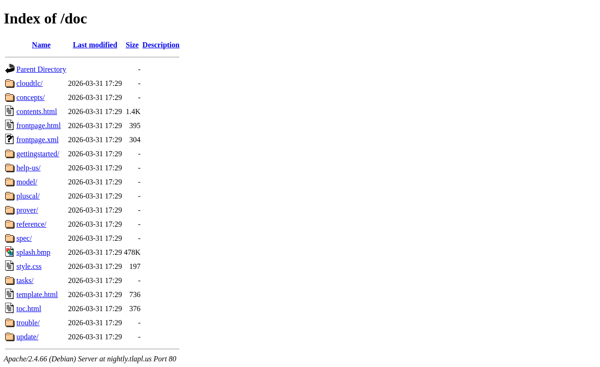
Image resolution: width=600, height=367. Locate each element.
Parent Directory (41, 69)
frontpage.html (38, 126)
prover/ (27, 210)
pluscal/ (28, 196)
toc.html (28, 309)
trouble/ (28, 323)
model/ (26, 182)
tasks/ (24, 280)
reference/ (31, 224)
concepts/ (30, 97)
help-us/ (28, 168)
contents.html (36, 111)
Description (161, 45)
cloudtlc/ (29, 83)
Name (41, 45)
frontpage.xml (37, 140)
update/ (27, 337)
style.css (29, 266)
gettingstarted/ (38, 154)
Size (132, 45)
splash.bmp (33, 252)
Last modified (95, 45)
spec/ (24, 238)
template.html (37, 294)
